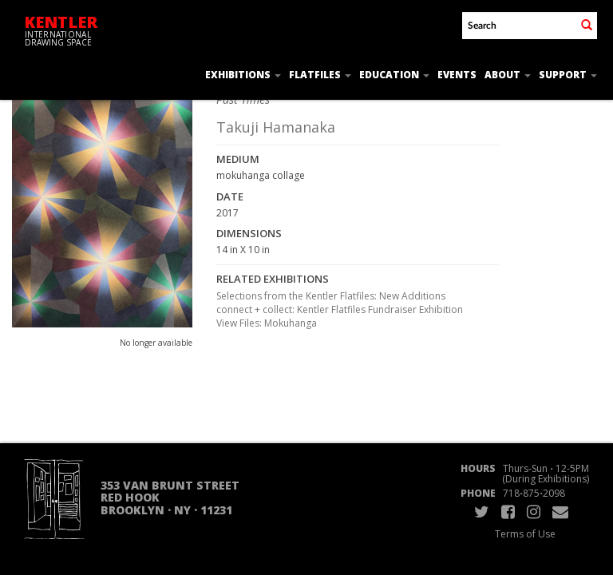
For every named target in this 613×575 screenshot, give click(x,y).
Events (457, 74)
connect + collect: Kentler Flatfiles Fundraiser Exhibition (339, 309)
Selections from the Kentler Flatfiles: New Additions (330, 296)
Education (394, 74)
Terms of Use (525, 534)
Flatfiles (320, 74)
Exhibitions (243, 74)
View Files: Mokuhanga (266, 323)
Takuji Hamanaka (275, 127)
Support (568, 74)
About (507, 74)
